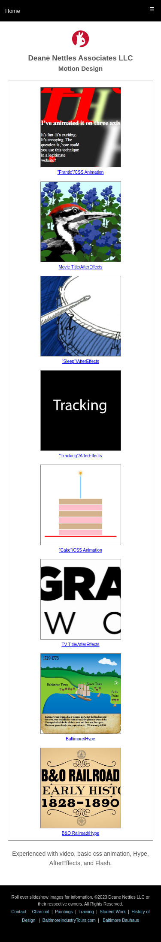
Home (12, 11)
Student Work (112, 911)
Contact (18, 911)
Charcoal (40, 911)
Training (86, 911)
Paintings (64, 911)
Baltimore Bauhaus (121, 920)
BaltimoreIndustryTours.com (69, 920)
